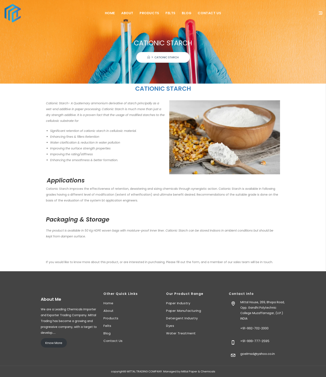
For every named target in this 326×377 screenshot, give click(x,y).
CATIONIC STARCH (166, 57)
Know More (53, 343)
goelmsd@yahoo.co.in (257, 354)
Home (108, 303)
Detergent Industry (182, 318)
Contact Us (113, 341)
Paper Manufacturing (183, 310)
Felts (107, 326)
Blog (107, 333)
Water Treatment (181, 333)
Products (110, 318)
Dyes (170, 326)
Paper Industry (178, 303)
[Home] (148, 57)
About (108, 310)
